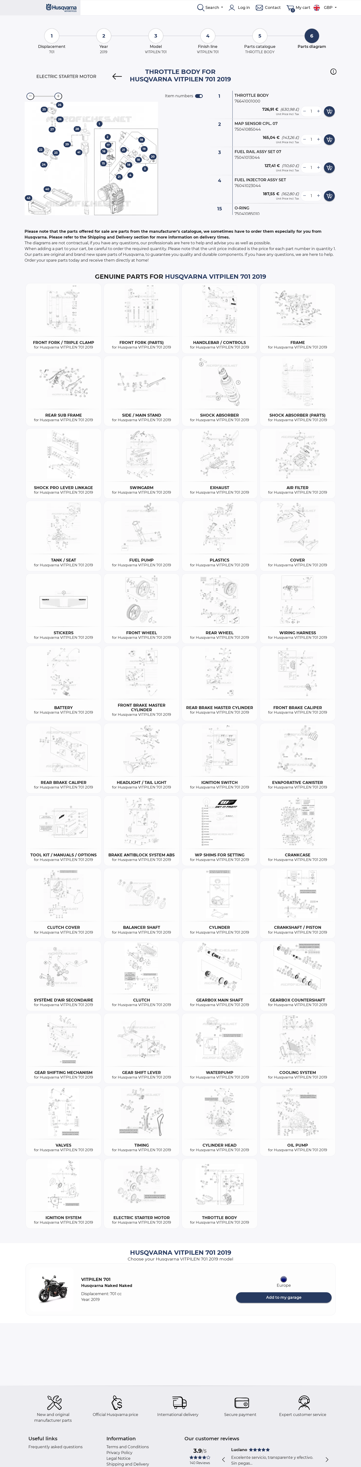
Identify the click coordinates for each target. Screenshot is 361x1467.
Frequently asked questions (55, 1447)
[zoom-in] (58, 96)
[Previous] (117, 76)
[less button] (304, 111)
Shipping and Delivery (127, 1464)
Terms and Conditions (127, 1447)
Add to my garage (284, 1297)
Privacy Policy (119, 1452)
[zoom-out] (30, 96)
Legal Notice (118, 1458)
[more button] (318, 111)
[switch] (199, 96)
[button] (333, 71)
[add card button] (329, 111)
